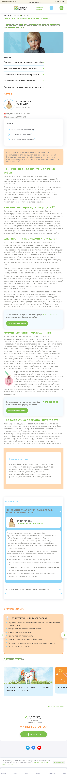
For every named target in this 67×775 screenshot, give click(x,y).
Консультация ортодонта (18, 632)
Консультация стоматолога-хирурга (23, 629)
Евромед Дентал (11, 15)
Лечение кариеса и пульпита (21, 140)
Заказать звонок (39, 8)
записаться (33, 734)
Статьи (24, 15)
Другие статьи (14, 659)
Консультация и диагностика (21, 129)
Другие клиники (9, 1)
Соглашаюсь (59, 763)
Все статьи (55, 707)
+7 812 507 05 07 (60, 2)
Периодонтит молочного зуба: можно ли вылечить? (28, 18)
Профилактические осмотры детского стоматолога (30, 643)
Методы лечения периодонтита (24, 81)
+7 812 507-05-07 (50, 315)
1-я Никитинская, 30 (35, 2)
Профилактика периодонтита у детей (24, 87)
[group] (28, 681)
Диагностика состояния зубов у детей (24, 639)
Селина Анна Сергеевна (30, 524)
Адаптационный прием (18, 647)
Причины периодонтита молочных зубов (24, 62)
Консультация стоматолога (19, 636)
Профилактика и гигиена (20, 134)
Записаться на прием (17, 323)
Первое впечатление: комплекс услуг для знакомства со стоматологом (33, 624)
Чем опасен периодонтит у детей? (24, 68)
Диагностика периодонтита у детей (24, 75)
